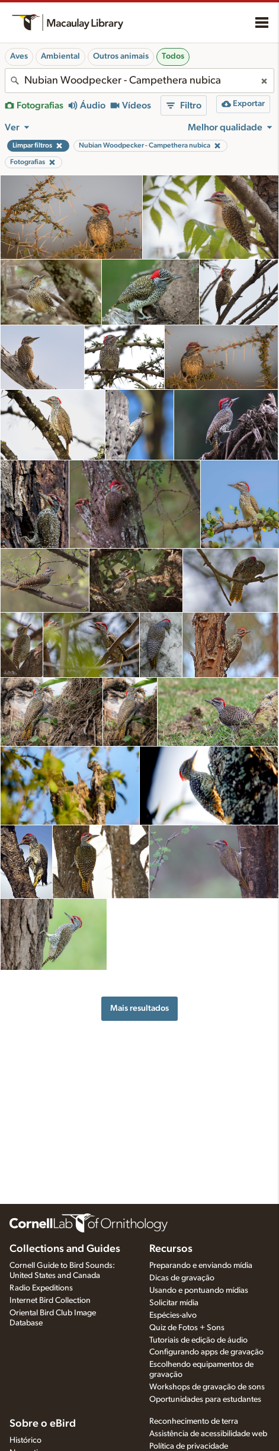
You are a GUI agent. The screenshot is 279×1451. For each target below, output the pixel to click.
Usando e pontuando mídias (198, 1290)
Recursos (171, 1249)
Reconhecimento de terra (193, 1421)
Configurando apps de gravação (206, 1352)
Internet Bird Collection (50, 1300)
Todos (173, 56)
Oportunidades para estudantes (205, 1399)
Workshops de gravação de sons (207, 1387)
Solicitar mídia (173, 1303)
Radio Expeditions (41, 1288)
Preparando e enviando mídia (200, 1265)
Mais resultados (139, 1008)
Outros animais (121, 56)
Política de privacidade (188, 1446)
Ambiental (60, 56)
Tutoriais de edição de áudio (198, 1340)
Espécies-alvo (173, 1315)
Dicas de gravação (181, 1278)
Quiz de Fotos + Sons (187, 1328)
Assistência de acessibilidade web (208, 1434)
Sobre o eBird (42, 1423)
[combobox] (139, 80)
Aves (19, 56)
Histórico (25, 1440)
